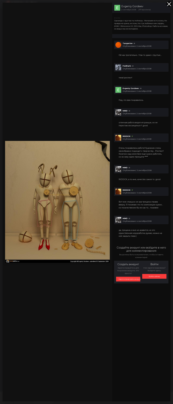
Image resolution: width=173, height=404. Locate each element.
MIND (125, 111)
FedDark (127, 66)
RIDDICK (126, 136)
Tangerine (127, 43)
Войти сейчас (154, 276)
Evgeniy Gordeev (132, 6)
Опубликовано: (137, 46)
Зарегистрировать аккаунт (129, 279)
